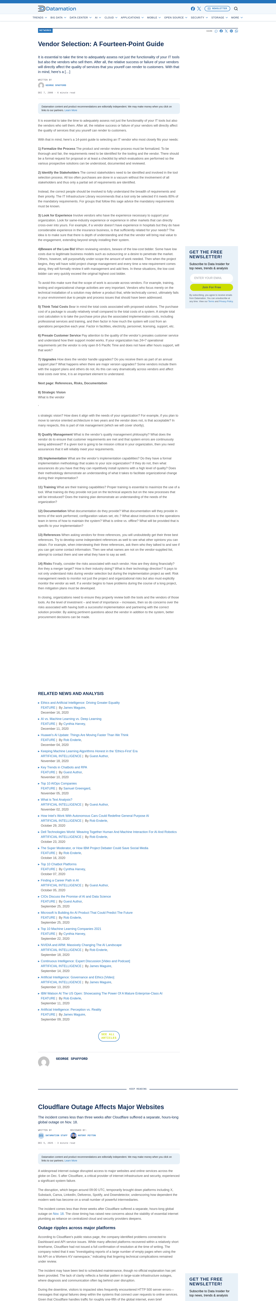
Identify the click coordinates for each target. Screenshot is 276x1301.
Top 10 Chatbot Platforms (59, 864)
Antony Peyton (83, 1136)
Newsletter (217, 8)
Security (209, 17)
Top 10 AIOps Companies (59, 783)
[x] (199, 9)
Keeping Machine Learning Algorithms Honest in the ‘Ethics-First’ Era (89, 751)
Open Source (186, 17)
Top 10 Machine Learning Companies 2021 (71, 929)
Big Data (69, 17)
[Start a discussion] (216, 30)
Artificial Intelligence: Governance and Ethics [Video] (77, 977)
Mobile (164, 17)
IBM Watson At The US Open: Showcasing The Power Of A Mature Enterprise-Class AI (101, 993)
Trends (50, 17)
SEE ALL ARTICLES (109, 1036)
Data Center (91, 17)
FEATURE (48, 707)
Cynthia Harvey (74, 724)
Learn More (71, 110)
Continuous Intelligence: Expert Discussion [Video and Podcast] (85, 961)
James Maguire (74, 707)
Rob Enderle (72, 740)
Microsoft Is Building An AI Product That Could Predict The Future (87, 912)
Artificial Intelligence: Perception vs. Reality (71, 1009)
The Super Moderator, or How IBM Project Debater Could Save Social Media (94, 848)
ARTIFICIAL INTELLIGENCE (61, 756)
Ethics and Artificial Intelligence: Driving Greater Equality (80, 702)
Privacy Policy (226, 301)
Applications (142, 17)
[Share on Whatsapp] (236, 30)
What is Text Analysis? (56, 799)
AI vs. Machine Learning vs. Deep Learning (71, 719)
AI (108, 17)
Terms (211, 301)
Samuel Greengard (76, 788)
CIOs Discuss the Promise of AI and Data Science (76, 896)
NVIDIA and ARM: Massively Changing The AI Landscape (81, 945)
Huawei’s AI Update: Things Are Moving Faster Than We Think (84, 735)
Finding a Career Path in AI (60, 880)
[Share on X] (226, 30)
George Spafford (52, 85)
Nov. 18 (58, 1214)
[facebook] (193, 9)
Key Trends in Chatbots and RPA (64, 767)
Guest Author (99, 756)
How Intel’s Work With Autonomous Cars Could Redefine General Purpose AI (95, 816)
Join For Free (211, 287)
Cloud (121, 17)
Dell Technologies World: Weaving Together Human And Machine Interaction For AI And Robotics (109, 832)
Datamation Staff (53, 1136)
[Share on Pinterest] (231, 30)
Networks (45, 30)
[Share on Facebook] (221, 30)
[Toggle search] (236, 8)
